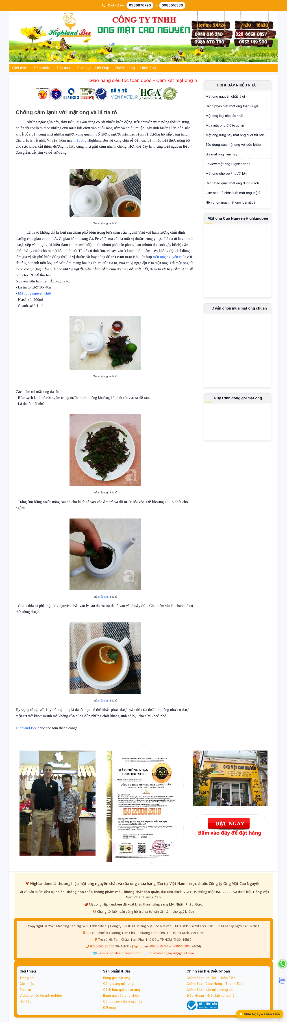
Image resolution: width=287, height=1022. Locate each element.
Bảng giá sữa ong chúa (121, 995)
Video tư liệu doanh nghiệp (41, 995)
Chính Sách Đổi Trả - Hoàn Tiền (211, 978)
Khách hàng (125, 68)
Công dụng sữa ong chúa (123, 1001)
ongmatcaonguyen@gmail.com (171, 953)
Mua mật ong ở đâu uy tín (224, 125)
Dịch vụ (83, 68)
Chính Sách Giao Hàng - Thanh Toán (216, 983)
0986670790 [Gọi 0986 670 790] (140, 5)
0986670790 (159, 946)
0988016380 (181, 946)
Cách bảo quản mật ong (121, 990)
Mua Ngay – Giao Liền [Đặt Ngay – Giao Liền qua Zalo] (260, 1014)
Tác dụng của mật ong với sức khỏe (233, 144)
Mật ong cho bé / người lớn (226, 173)
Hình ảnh (148, 68)
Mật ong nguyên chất (34, 293)
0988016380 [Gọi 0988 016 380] (172, 5)
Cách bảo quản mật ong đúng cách (232, 183)
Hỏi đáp (25, 1001)
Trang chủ (27, 978)
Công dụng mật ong (118, 983)
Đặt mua (64, 68)
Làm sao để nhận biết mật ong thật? (232, 193)
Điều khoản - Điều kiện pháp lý (210, 995)
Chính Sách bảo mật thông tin (210, 990)
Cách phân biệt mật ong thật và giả (232, 106)
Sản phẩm (43, 68)
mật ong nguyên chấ (169, 257)
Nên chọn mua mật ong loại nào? (230, 202)
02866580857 (100, 946)
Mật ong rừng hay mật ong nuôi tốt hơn (235, 135)
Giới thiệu (20, 68)
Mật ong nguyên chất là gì (225, 96)
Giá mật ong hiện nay (221, 154)
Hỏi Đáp (102, 68)
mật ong (80, 140)
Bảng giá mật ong (116, 978)
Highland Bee (26, 728)
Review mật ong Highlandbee (227, 164)
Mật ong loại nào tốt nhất (224, 116)
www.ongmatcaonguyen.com (119, 953)
